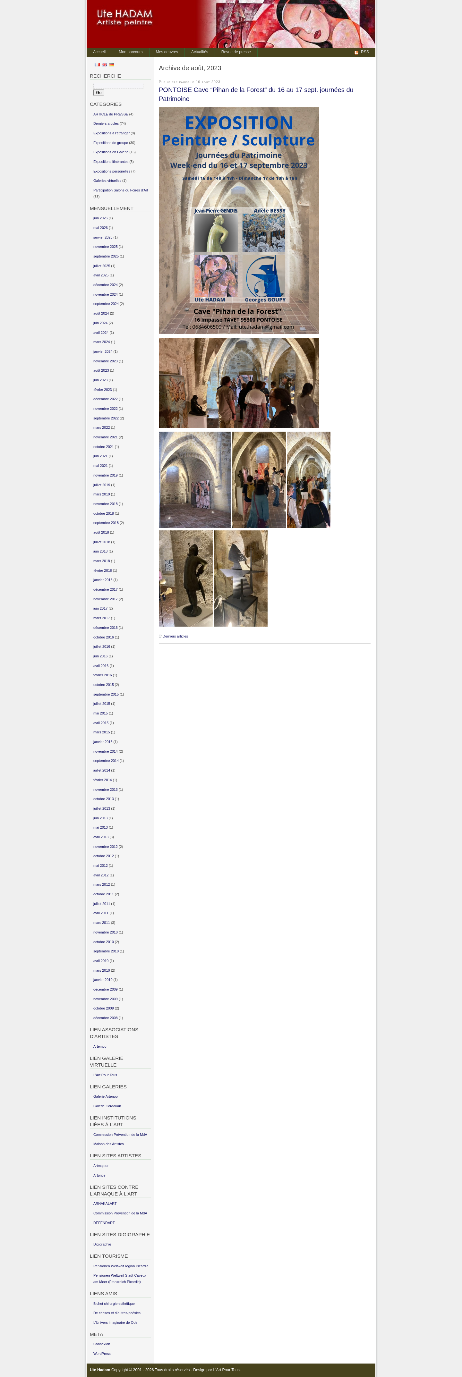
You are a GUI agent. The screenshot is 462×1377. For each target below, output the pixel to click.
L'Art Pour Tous (226, 1370)
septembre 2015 (106, 694)
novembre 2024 (105, 294)
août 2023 (101, 370)
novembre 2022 (105, 408)
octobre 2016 (103, 637)
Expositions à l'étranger (111, 133)
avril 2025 (100, 275)
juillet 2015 (101, 703)
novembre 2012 (105, 847)
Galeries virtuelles (107, 180)
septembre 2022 (106, 418)
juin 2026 (100, 218)
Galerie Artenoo (105, 1096)
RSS (365, 52)
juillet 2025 (101, 266)
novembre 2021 (105, 437)
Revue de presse (236, 52)
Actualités (199, 52)
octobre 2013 (103, 799)
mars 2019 (101, 494)
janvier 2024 (103, 351)
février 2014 (102, 780)
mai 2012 (100, 865)
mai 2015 (100, 713)
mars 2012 (101, 884)
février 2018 (102, 570)
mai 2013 (100, 827)
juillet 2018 (101, 542)
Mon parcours (130, 52)
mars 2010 (101, 970)
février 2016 (102, 675)
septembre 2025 (106, 256)
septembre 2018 (106, 523)
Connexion (101, 1344)
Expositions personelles (111, 171)
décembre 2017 (105, 589)
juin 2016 (100, 656)
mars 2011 (101, 923)
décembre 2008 (105, 1018)
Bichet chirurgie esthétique (114, 1303)
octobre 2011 (103, 894)
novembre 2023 (105, 361)
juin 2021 (100, 456)
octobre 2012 (103, 856)
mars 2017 (101, 618)
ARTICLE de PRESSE (110, 114)
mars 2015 (101, 732)
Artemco (100, 1046)
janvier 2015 (103, 742)
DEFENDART (104, 1223)
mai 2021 (100, 466)
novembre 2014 (105, 751)
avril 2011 (100, 913)
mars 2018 (101, 561)
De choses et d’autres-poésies (117, 1313)
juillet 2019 (101, 485)
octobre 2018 (103, 513)
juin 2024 (100, 323)
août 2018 (101, 532)
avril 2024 (100, 332)
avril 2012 (100, 875)
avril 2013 (100, 837)
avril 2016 (100, 666)
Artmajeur (100, 1166)
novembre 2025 (105, 247)
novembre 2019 (105, 475)
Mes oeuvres (167, 52)
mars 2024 (101, 342)
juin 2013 (100, 818)
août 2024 (101, 313)
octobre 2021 (103, 447)
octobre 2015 (103, 685)
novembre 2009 (105, 999)
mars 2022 (101, 427)
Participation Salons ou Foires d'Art (120, 190)
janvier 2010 (103, 980)
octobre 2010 (103, 942)
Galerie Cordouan (107, 1106)
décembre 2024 (105, 285)
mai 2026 (100, 228)
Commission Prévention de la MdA (120, 1134)
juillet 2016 (101, 646)
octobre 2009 (103, 1008)
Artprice (99, 1175)
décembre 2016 (105, 627)
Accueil (99, 52)
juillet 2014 (101, 770)
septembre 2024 (106, 304)
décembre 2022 (105, 399)
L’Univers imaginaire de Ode (115, 1322)
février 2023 (102, 390)
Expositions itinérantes (110, 162)
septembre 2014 (106, 761)
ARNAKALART (105, 1203)
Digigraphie (102, 1244)
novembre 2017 (105, 599)
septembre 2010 (106, 951)
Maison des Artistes (108, 1144)
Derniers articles (175, 636)
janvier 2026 (103, 237)
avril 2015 (100, 723)
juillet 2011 (101, 904)
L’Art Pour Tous (105, 1075)
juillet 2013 (101, 808)
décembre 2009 (105, 989)
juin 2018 (100, 551)
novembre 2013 (105, 789)
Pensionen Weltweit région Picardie (121, 1266)
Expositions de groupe (110, 143)
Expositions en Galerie (110, 152)
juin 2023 (100, 380)
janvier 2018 (103, 580)
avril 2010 (100, 961)
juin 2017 (100, 608)
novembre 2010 (105, 932)
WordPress (102, 1354)
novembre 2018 (105, 504)
